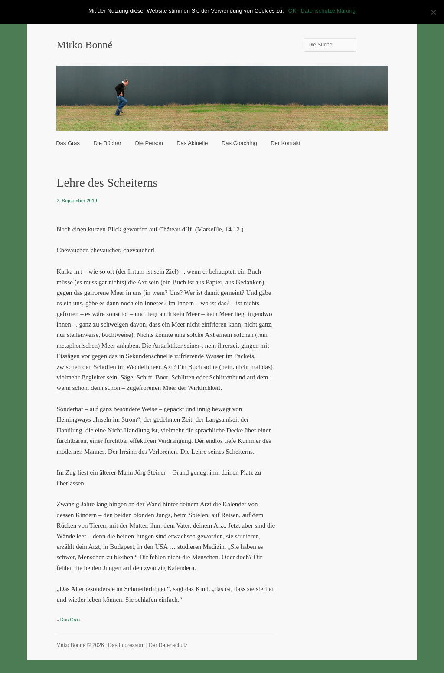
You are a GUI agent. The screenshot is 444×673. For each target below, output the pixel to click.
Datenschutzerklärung (327, 10)
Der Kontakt (285, 143)
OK (292, 10)
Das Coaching (239, 143)
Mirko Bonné (84, 44)
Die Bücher (107, 143)
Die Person (149, 143)
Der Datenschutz (168, 645)
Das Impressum (126, 645)
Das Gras (68, 143)
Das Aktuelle (192, 143)
